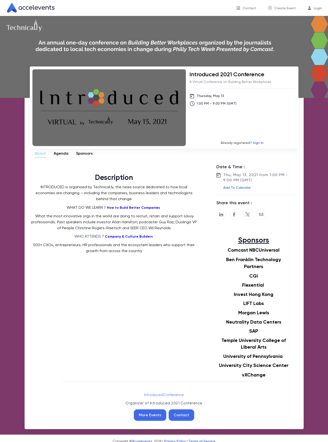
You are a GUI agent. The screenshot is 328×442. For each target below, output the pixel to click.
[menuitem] (246, 8)
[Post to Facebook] (234, 214)
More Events (150, 415)
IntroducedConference (164, 395)
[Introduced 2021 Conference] (241, 74)
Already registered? (242, 143)
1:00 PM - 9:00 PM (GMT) (216, 104)
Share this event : (234, 202)
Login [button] (318, 8)
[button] (236, 187)
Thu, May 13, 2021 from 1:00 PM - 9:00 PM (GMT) (255, 177)
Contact (181, 415)
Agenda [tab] (61, 153)
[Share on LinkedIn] (221, 214)
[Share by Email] (261, 214)
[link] (29, 8)
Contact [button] (249, 8)
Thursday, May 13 (210, 96)
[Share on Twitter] (248, 214)
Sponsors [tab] (84, 153)
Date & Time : (230, 166)
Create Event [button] (285, 8)
